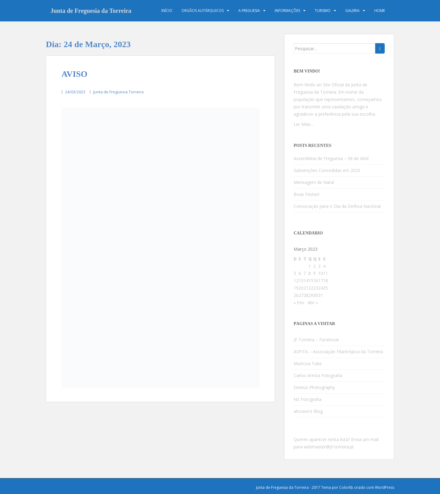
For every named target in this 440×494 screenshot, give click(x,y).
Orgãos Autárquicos (203, 10)
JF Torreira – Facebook (316, 339)
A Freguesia (249, 10)
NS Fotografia (307, 399)
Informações (287, 10)
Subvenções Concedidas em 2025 (327, 170)
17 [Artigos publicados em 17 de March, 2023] (320, 280)
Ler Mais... (304, 124)
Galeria (352, 10)
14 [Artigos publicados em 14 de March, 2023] (305, 280)
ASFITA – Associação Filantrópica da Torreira (338, 351)
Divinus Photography (314, 387)
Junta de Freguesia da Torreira (90, 10)
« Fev (299, 302)
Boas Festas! (306, 194)
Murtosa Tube (308, 363)
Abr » (313, 302)
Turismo (323, 10)
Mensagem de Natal (314, 182)
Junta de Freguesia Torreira (118, 92)
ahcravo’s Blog (308, 411)
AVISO (74, 74)
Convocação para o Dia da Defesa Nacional (337, 206)
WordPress (384, 487)
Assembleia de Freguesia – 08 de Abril (331, 158)
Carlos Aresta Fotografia (318, 375)
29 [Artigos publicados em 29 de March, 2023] (310, 295)
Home (379, 10)
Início (166, 10)
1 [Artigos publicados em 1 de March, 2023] (309, 266)
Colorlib (346, 487)
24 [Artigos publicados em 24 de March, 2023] (320, 288)
